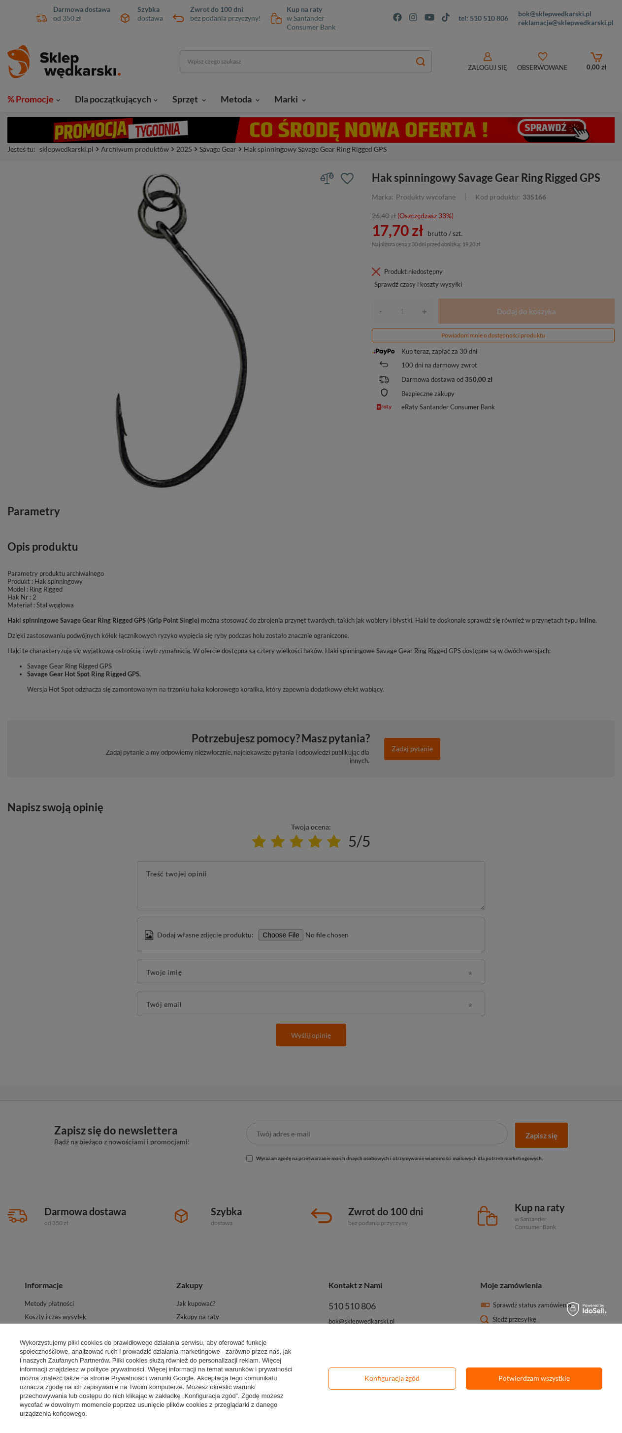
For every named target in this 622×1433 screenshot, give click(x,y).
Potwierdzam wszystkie (534, 1378)
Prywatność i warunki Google (152, 1378)
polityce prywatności (115, 1369)
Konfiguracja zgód (392, 1378)
